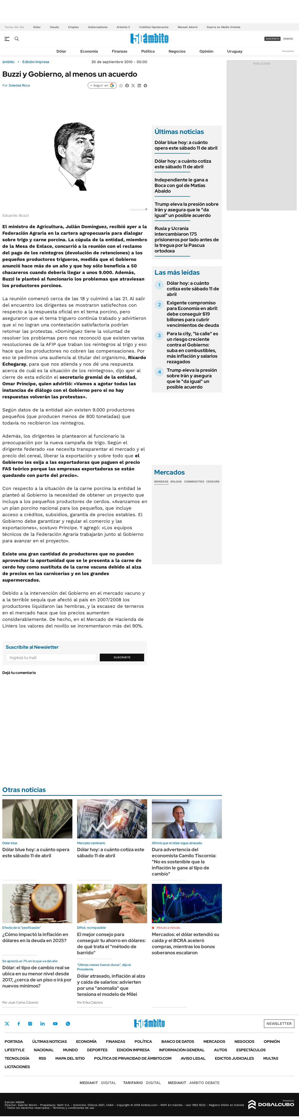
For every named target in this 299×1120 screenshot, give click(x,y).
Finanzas (119, 51)
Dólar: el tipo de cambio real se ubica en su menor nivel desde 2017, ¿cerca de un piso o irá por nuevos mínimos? (36, 977)
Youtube (55, 1024)
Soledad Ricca (19, 85)
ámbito (8, 62)
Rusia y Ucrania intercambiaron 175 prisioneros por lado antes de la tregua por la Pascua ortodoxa (187, 239)
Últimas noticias (49, 1041)
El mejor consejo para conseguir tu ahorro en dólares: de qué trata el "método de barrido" (111, 943)
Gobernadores (97, 27)
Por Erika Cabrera (90, 1002)
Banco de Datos (177, 1041)
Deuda (54, 27)
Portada (14, 1041)
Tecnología (17, 1058)
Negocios (177, 51)
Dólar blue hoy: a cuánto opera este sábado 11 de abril (186, 145)
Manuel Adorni (187, 27)
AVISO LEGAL (193, 1058)
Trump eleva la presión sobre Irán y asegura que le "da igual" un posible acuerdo (187, 209)
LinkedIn (42, 1024)
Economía (89, 51)
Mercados (214, 1041)
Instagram (30, 1024)
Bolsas (176, 481)
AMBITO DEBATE (194, 1082)
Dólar (37, 27)
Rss (42, 1058)
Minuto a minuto (168, 928)
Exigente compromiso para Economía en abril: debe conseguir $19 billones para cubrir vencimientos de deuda (193, 314)
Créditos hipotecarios (153, 27)
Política (148, 51)
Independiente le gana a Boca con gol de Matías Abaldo (181, 185)
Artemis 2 (123, 27)
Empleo (73, 27)
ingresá (288, 38)
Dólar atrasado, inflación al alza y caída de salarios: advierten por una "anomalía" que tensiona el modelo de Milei (111, 985)
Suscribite (122, 657)
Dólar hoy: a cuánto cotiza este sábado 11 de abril (183, 164)
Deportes (97, 1050)
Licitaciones (17, 1066)
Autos (220, 1050)
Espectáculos (251, 1050)
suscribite (272, 38)
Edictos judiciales (234, 1058)
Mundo (70, 1050)
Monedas (161, 481)
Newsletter (288, 51)
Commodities (194, 481)
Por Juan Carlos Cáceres (20, 1002)
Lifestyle (15, 1050)
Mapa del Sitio (70, 1058)
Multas (270, 1058)
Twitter (7, 1024)
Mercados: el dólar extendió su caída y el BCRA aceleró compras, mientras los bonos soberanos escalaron (185, 943)
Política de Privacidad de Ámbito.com (132, 1058)
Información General (182, 1050)
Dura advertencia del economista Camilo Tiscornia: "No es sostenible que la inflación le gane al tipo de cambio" (184, 861)
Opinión (206, 51)
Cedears (213, 481)
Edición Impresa (133, 1050)
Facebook (19, 1024)
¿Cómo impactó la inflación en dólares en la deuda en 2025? (35, 937)
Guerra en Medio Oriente (223, 27)
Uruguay (234, 51)
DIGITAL (98, 1082)
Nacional (44, 1050)
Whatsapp (68, 1024)
